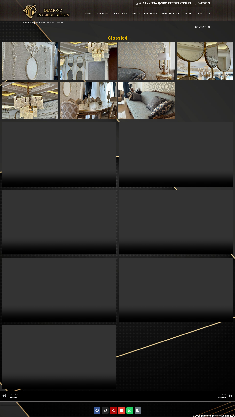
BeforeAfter (170, 13)
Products (120, 13)
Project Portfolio (144, 13)
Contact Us (202, 27)
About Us (204, 13)
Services (103, 13)
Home (88, 13)
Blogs (189, 13)
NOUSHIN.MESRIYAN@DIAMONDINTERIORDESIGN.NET (165, 3)
